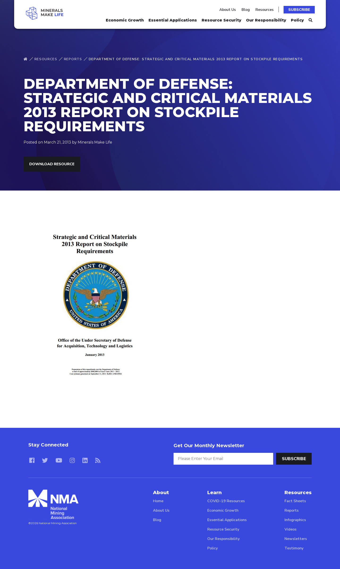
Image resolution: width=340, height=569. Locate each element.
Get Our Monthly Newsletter (209, 445)
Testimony (294, 548)
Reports (73, 59)
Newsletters (296, 538)
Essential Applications (173, 20)
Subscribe (299, 9)
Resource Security (221, 20)
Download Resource (51, 164)
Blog (246, 9)
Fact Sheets (295, 501)
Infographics (295, 519)
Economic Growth (125, 20)
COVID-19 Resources (226, 501)
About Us (227, 9)
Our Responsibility (266, 20)
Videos (291, 529)
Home (158, 501)
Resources (264, 9)
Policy (297, 20)
